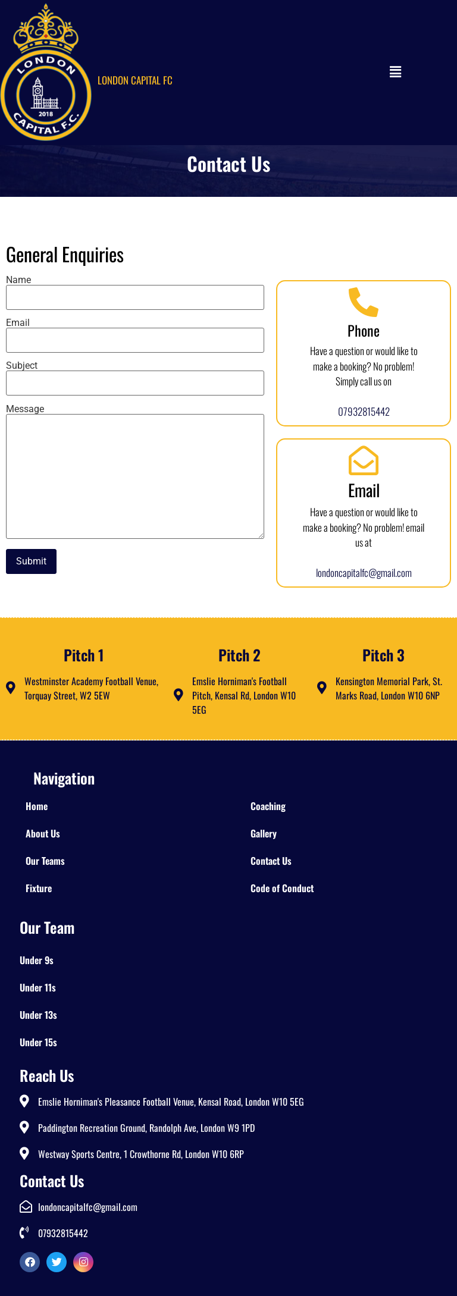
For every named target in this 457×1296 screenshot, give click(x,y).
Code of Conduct (282, 888)
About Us (43, 833)
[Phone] (363, 302)
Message (135, 472)
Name (135, 289)
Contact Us (271, 860)
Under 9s (37, 960)
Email (135, 332)
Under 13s (38, 1015)
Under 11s (38, 987)
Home (37, 806)
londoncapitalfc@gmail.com (364, 572)
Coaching (268, 806)
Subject (135, 374)
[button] (375, 72)
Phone (364, 330)
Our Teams (45, 860)
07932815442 (364, 411)
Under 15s (38, 1042)
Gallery (264, 833)
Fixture (39, 888)
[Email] (363, 460)
